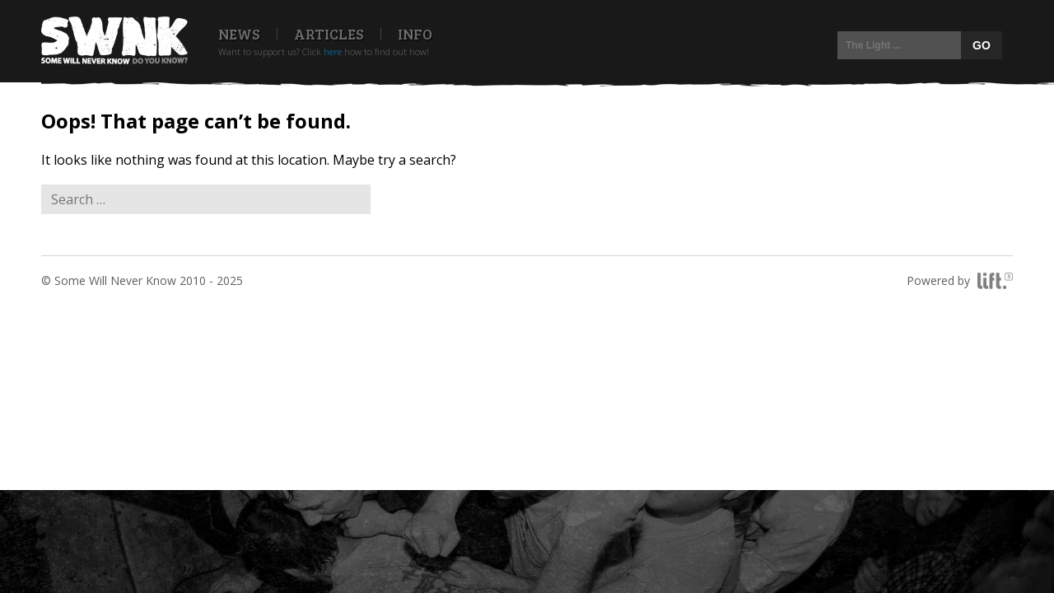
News (239, 34)
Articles (329, 34)
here (333, 51)
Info (415, 34)
